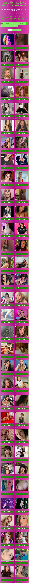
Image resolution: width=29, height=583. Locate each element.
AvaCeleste (3, 170)
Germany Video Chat (3, 18)
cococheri (17, 513)
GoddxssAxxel (4, 187)
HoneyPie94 (3, 239)
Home (9, 30)
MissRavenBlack (19, 256)
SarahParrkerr (18, 565)
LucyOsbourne (18, 497)
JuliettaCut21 (18, 445)
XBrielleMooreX (4, 118)
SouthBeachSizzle (5, 359)
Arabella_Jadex (18, 170)
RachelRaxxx (18, 118)
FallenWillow (18, 136)
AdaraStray (3, 290)
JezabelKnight (4, 101)
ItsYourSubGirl (4, 427)
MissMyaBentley (19, 101)
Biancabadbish (18, 462)
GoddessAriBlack (19, 342)
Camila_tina (3, 136)
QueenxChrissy (18, 359)
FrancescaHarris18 (19, 153)
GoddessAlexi (18, 84)
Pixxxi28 (2, 324)
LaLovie (2, 479)
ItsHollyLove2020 (4, 221)
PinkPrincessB (18, 427)
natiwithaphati (4, 445)
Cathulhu (3, 497)
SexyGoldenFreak (19, 204)
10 (6, 25)
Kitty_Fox (17, 273)
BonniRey (17, 376)
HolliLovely (17, 479)
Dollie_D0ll (3, 393)
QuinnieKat (17, 324)
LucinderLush (18, 33)
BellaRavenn (3, 582)
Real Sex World (18, 18)
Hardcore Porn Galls (23, 18)
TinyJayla (17, 410)
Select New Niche (16, 30)
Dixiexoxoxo (3, 273)
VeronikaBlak (18, 582)
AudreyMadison (4, 513)
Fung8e (2, 376)
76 (14, 25)
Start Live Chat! (7, 47)
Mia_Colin (17, 50)
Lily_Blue (17, 187)
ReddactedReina (19, 393)
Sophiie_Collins (4, 256)
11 (9, 25)
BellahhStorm (4, 410)
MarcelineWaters (4, 50)
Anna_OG (3, 530)
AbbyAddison (18, 67)
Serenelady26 (4, 84)
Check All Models (5, 23)
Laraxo (2, 462)
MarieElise (17, 221)
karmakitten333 (4, 33)
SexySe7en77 (18, 548)
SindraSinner (4, 153)
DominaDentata (18, 307)
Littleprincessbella (19, 530)
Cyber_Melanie (18, 290)
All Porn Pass (15, 18)
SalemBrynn (3, 548)
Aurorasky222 (4, 204)
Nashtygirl (3, 67)
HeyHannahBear (4, 565)
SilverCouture (4, 342)
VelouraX (17, 239)
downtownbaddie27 (5, 307)
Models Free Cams (11, 18)
